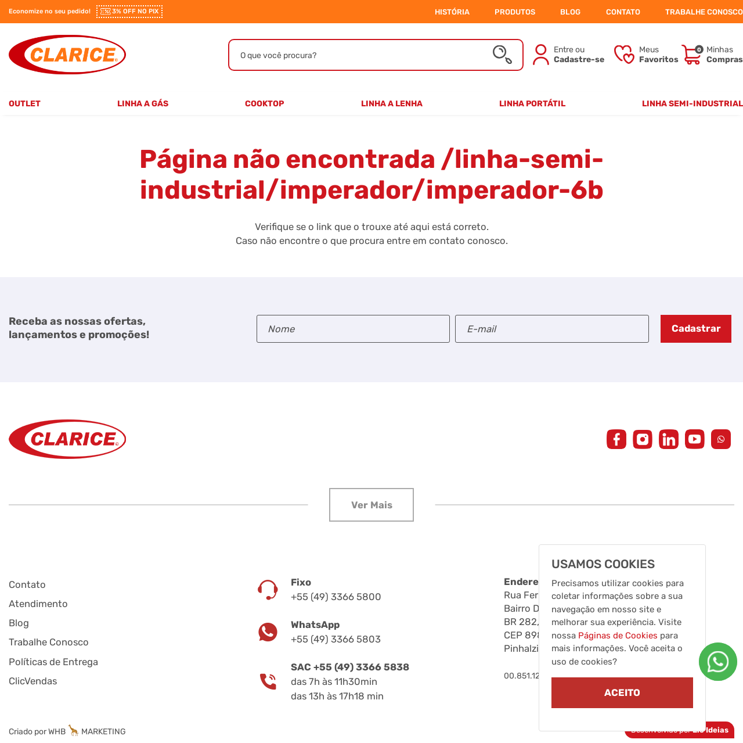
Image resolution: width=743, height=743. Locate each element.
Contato (27, 584)
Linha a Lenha (392, 104)
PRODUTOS (515, 12)
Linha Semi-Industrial (692, 104)
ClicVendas (33, 681)
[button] (371, 505)
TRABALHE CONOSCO (704, 12)
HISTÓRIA (452, 12)
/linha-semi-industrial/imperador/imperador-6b (372, 174)
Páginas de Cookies (618, 635)
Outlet (25, 104)
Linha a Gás (142, 104)
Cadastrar (696, 328)
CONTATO (623, 12)
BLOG (570, 12)
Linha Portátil (532, 104)
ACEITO (622, 692)
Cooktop (264, 104)
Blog (19, 623)
